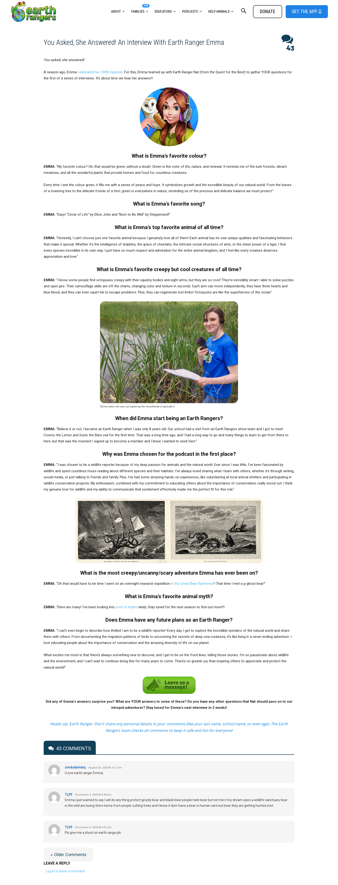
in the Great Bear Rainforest (192, 583)
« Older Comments (68, 854)
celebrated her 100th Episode (100, 72)
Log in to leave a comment (65, 871)
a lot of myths (127, 607)
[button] (244, 11)
